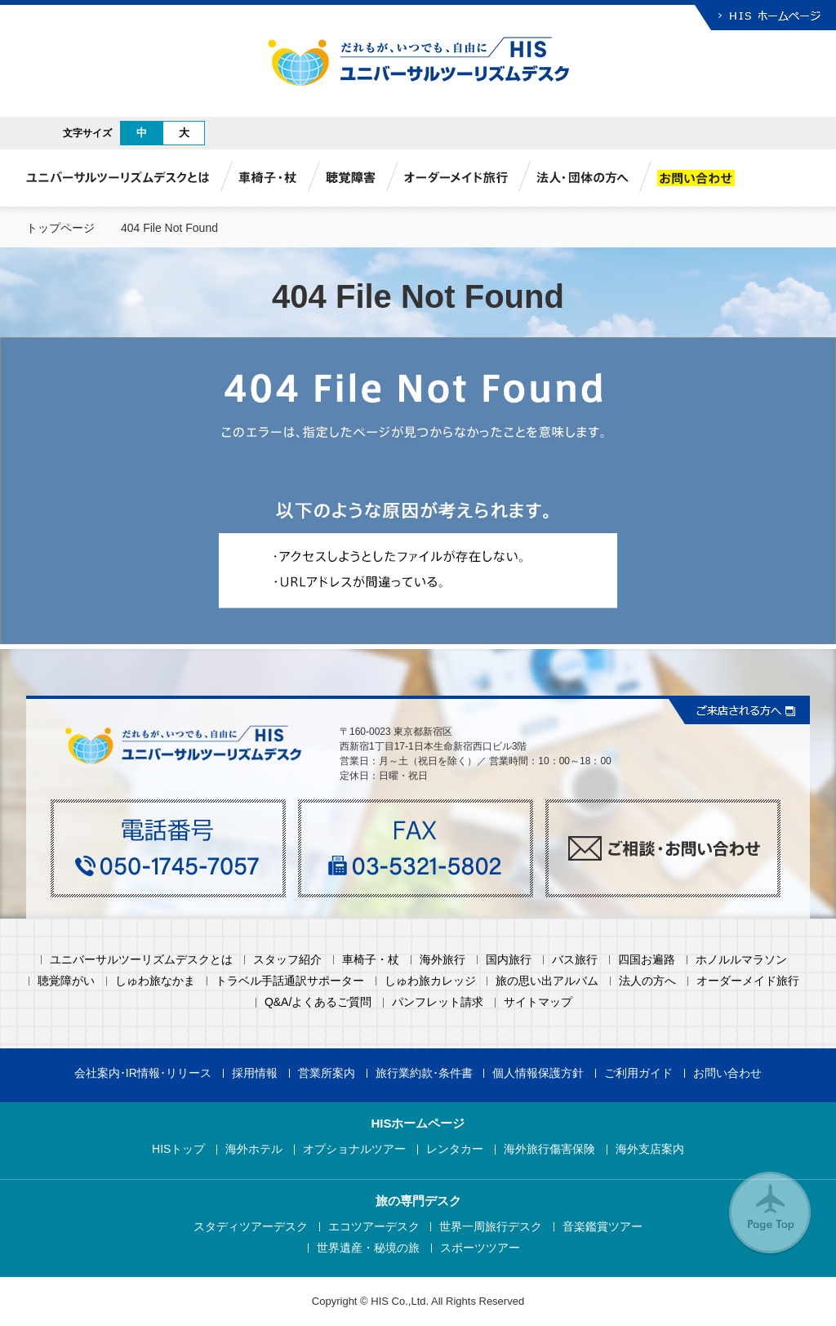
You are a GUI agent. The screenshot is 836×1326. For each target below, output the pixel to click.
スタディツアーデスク (250, 1226)
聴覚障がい (66, 981)
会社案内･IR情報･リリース (142, 1073)
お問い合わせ (727, 1073)
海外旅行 (442, 959)
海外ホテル (253, 1149)
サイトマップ (538, 1002)
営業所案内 (326, 1073)
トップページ (60, 227)
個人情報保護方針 (538, 1073)
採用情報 (255, 1073)
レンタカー (454, 1149)
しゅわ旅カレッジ (430, 981)
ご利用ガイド (638, 1073)
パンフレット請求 (437, 1002)
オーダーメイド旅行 (747, 981)
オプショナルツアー (354, 1149)
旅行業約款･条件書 (424, 1073)
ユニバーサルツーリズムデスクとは (141, 959)
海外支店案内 (650, 1149)
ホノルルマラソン (741, 959)
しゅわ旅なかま (155, 981)
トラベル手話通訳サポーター (290, 981)
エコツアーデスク (374, 1226)
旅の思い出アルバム (547, 981)
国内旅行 (508, 959)
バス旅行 (575, 959)
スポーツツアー (480, 1248)
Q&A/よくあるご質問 (318, 1002)
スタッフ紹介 (287, 959)
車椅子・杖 (370, 959)
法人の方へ (647, 981)
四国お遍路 (646, 959)
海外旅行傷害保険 (549, 1149)
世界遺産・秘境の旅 (368, 1248)
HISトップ (178, 1149)
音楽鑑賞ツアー (603, 1226)
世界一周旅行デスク (490, 1226)
